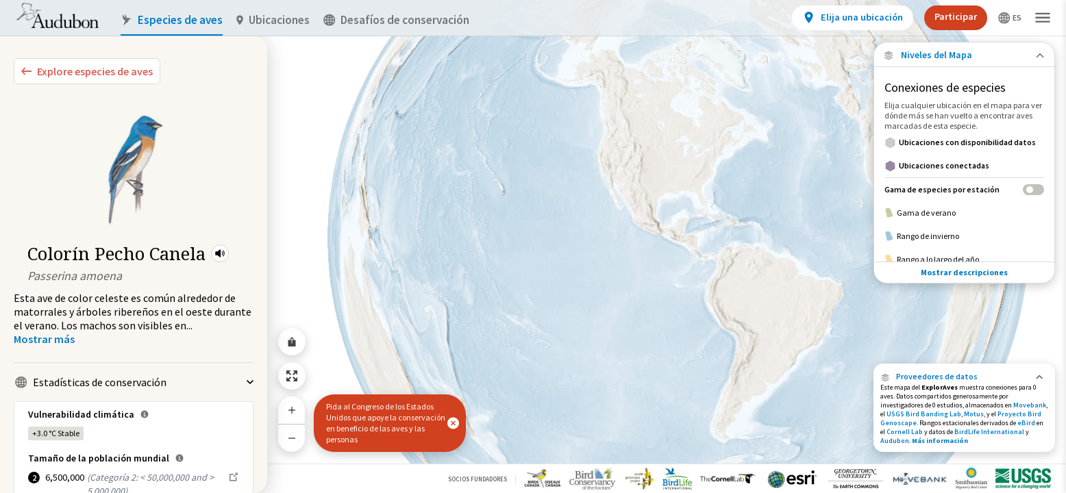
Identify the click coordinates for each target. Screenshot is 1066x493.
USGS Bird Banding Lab (924, 413)
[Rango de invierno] (964, 236)
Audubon (894, 440)
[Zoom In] (292, 410)
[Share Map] (292, 341)
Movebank (1029, 405)
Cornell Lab (905, 431)
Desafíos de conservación (396, 20)
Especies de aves (172, 20)
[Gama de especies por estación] (964, 189)
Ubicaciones (273, 20)
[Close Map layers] (964, 55)
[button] (220, 253)
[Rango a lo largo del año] (964, 259)
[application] (533, 246)
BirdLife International (989, 431)
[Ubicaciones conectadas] (964, 165)
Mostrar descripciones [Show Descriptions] (964, 272)
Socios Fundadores (477, 479)
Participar (955, 16)
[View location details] (852, 17)
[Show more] (44, 339)
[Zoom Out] (292, 438)
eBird (1026, 422)
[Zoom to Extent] (292, 376)
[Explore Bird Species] (87, 71)
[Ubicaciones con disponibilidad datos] (964, 142)
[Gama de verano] (964, 213)
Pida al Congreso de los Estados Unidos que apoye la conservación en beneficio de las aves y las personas (385, 422)
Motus (974, 413)
